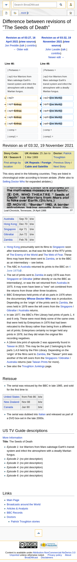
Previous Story (61, 162)
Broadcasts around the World (23, 504)
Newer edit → (56, 57)
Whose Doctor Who (39, 298)
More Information (12, 437)
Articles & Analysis (17, 508)
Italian (42, 414)
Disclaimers (47, 557)
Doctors (11, 517)
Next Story (59, 166)
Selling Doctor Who (14, 181)
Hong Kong (10, 224)
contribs (31, 45)
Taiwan (11, 346)
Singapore (10, 229)
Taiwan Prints (40, 362)
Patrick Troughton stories (25, 521)
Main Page (13, 500)
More (23, 13)
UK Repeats (32, 162)
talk (22, 45)
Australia (9, 219)
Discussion (14, 13)
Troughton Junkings (33, 366)
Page (6, 13)
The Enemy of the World (24, 254)
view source (27, 41)
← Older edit (20, 49)
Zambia (8, 239)
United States (12, 396)
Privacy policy (55, 555)
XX (5, 157)
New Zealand (11, 402)
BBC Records (15, 512)
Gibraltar (9, 234)
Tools (70, 13)
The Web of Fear (53, 254)
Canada (8, 407)
